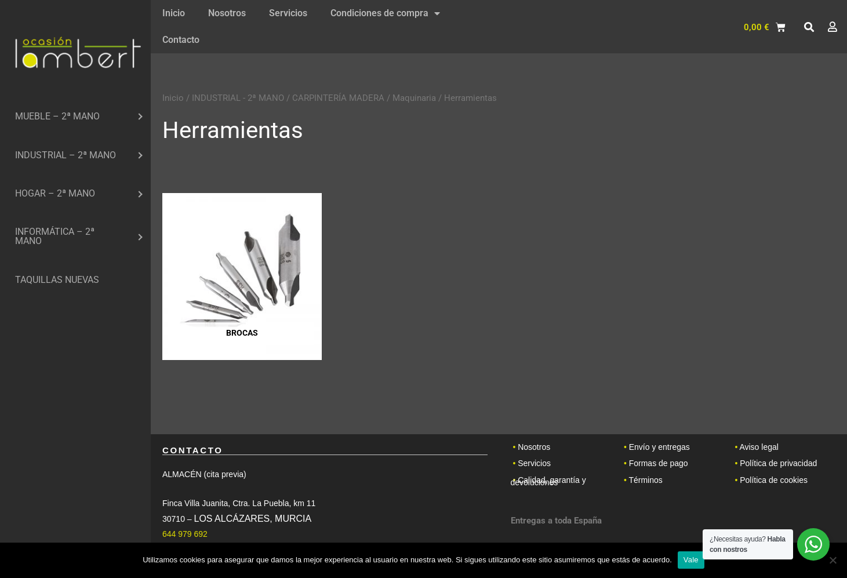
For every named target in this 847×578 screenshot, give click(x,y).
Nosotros (227, 13)
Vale (691, 559)
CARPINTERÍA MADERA (338, 98)
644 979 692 (185, 534)
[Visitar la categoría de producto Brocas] (242, 276)
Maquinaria (414, 98)
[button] (808, 27)
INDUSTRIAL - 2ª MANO (238, 98)
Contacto (180, 39)
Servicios (288, 13)
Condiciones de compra (385, 13)
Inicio (173, 13)
